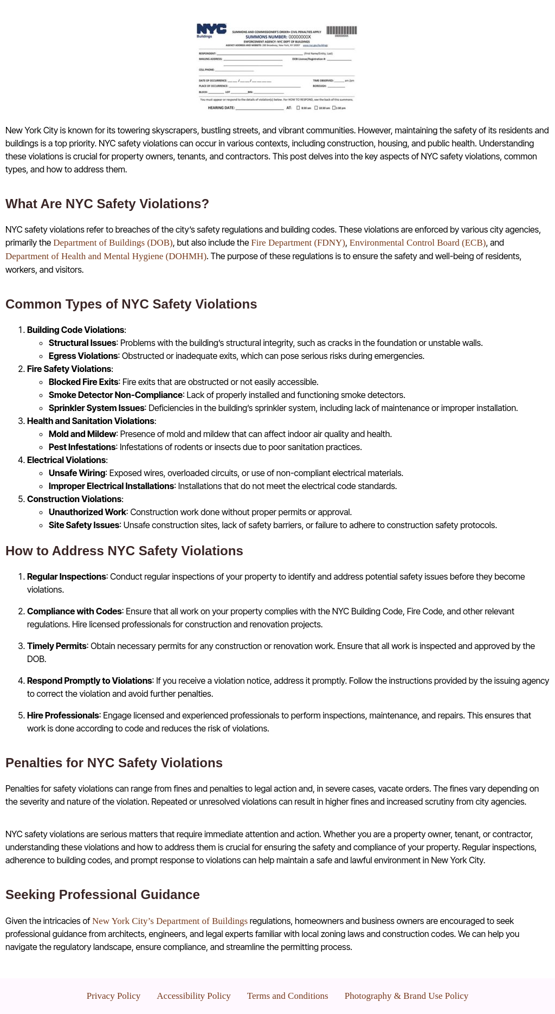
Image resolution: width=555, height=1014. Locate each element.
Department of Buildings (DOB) (113, 243)
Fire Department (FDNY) (298, 243)
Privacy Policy (114, 996)
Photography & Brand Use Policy (407, 996)
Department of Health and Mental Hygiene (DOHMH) (105, 256)
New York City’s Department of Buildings (170, 921)
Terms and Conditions (287, 996)
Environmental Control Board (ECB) (418, 243)
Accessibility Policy (193, 996)
